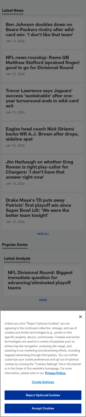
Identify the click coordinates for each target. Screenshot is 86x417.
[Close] (80, 317)
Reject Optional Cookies (43, 395)
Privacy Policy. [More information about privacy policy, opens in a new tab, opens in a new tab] (55, 373)
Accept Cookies (43, 408)
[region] (43, 363)
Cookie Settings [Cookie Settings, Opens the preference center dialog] (43, 382)
